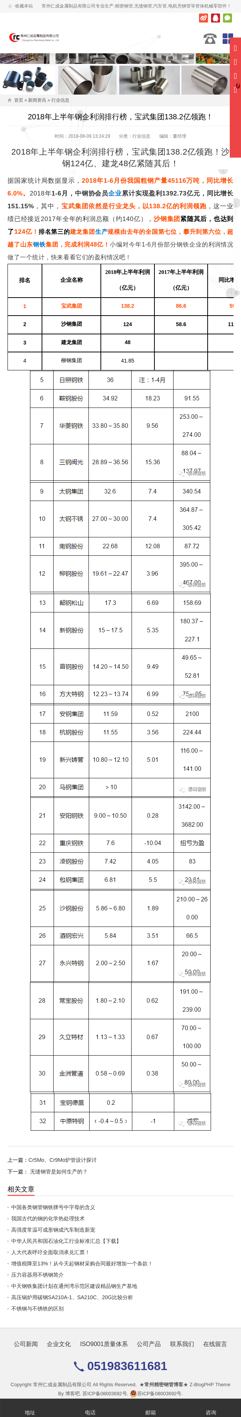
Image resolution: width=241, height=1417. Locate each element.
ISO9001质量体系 (104, 1344)
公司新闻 (26, 1344)
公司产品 (149, 1344)
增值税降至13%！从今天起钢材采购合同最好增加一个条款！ (82, 1264)
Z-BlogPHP (202, 1384)
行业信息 (60, 100)
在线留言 (215, 1344)
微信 (227, 18)
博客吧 (72, 1393)
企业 (115, 193)
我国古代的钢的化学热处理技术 (48, 1218)
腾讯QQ (215, 18)
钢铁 (39, 244)
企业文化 (59, 1344)
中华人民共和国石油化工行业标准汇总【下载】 (66, 1241)
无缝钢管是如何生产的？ (59, 1172)
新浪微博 (203, 18)
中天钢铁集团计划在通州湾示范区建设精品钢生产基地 (74, 1286)
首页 (18, 100)
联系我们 (182, 1344)
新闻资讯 (37, 100)
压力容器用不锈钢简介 (37, 1275)
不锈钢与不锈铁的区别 (37, 1309)
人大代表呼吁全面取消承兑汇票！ (50, 1252)
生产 (101, 232)
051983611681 (210, 38)
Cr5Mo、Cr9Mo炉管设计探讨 (62, 1160)
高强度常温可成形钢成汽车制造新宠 (53, 1230)
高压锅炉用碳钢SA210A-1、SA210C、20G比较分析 (72, 1297)
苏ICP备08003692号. (105, 1393)
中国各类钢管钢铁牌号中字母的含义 (53, 1207)
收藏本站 (24, 6)
